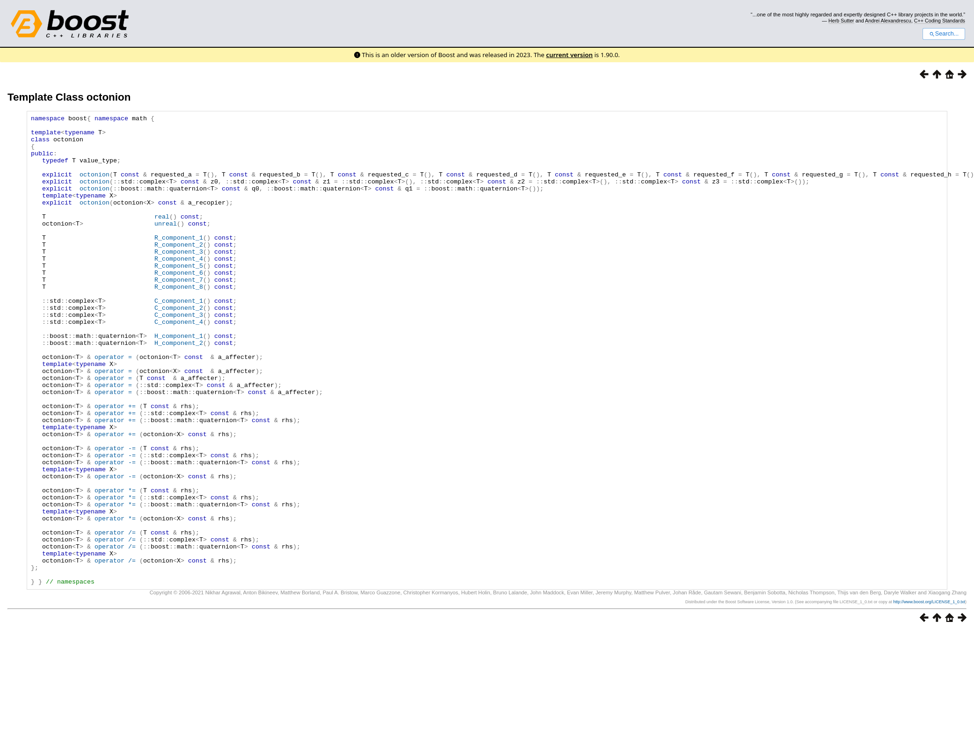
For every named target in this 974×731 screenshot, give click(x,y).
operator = (113, 406)
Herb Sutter (841, 20)
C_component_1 (178, 338)
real (161, 237)
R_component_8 (178, 321)
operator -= (115, 515)
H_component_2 (178, 389)
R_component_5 (178, 296)
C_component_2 (178, 347)
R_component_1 (178, 262)
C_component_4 (178, 363)
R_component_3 (178, 279)
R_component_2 (178, 271)
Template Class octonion (69, 97)
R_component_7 (178, 313)
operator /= (115, 616)
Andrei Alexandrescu (888, 20)
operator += (115, 465)
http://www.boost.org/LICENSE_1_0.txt (929, 696)
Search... (944, 33)
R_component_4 (178, 288)
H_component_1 (178, 380)
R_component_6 (178, 304)
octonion (94, 187)
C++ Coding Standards (939, 20)
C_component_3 (178, 355)
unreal (165, 245)
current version (569, 55)
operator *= (115, 566)
